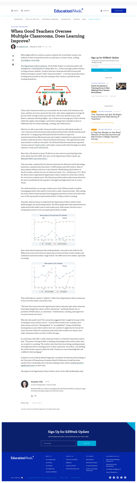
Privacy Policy (76, 477)
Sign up (86, 443)
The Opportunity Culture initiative (34, 66)
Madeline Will (23, 47)
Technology (77, 19)
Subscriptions (90, 459)
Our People (49, 465)
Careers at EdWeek (51, 471)
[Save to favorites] (13, 60)
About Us (49, 456)
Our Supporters (50, 468)
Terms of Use (64, 477)
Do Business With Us (112, 456)
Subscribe (119, 10)
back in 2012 (40, 145)
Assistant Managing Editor (38, 384)
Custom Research (111, 472)
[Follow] (47, 382)
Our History (49, 462)
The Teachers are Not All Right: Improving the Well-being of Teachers (106, 116)
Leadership (29, 19)
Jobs (95, 19)
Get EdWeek (89, 456)
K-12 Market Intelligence (113, 469)
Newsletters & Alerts (91, 462)
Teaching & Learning (61, 19)
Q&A (107, 83)
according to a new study (30, 60)
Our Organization (51, 459)
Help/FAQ (68, 462)
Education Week (51, 384)
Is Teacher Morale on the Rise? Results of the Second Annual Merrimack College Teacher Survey (106, 135)
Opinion (88, 19)
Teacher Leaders (36, 403)
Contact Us (69, 456)
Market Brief (106, 19)
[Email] (58, 443)
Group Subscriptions (92, 465)
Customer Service (71, 465)
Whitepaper (117, 111)
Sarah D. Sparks (95, 96)
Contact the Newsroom (72, 468)
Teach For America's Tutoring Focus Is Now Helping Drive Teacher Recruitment (100, 89)
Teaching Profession (19, 26)
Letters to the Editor (72, 459)
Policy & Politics (43, 19)
